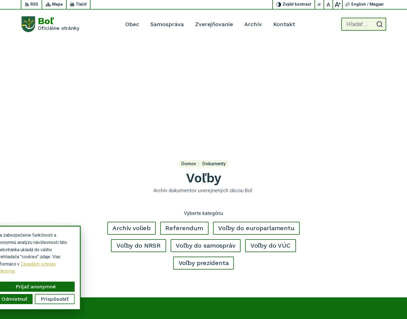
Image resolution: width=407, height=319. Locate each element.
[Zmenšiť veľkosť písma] (319, 4)
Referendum (184, 121)
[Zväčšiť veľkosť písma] (337, 4)
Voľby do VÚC (270, 138)
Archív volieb (131, 121)
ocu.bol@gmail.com (366, 278)
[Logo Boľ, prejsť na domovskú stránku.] (50, 24)
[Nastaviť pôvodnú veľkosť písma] (328, 4)
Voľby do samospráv (206, 138)
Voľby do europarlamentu (256, 121)
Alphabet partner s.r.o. (238, 304)
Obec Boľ (306, 304)
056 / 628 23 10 (363, 272)
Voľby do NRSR (138, 138)
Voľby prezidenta (203, 155)
